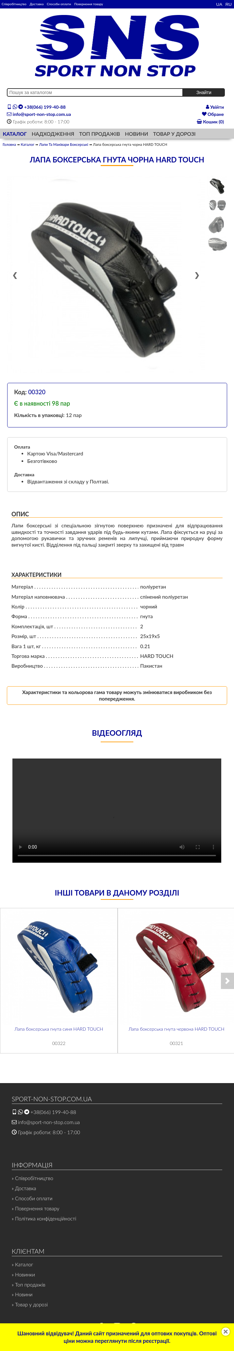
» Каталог (22, 1264)
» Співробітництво (32, 1178)
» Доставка (24, 1188)
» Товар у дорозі (30, 1304)
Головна (9, 144)
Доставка (36, 4)
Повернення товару (88, 4)
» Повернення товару (35, 1208)
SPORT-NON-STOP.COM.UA (52, 1099)
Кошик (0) (210, 121)
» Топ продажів (28, 1285)
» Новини (22, 1294)
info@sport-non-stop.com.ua (39, 114)
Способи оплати (59, 4)
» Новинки (23, 1274)
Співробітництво (14, 4)
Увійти (215, 107)
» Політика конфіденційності (44, 1218)
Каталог (27, 144)
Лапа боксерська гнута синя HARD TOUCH (59, 1029)
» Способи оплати (32, 1198)
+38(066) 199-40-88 (36, 107)
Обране (213, 114)
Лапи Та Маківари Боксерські (63, 144)
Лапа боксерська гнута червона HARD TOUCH (176, 1029)
